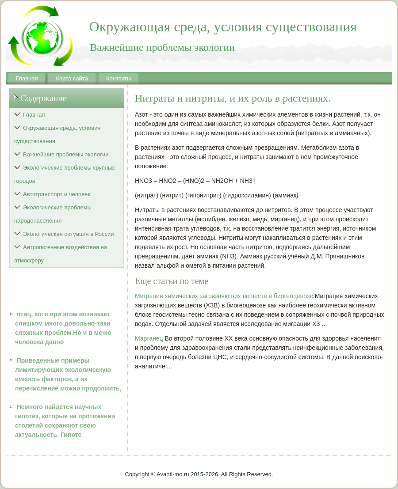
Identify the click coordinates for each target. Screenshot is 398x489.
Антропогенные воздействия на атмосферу (60, 254)
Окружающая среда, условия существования (57, 134)
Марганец (149, 338)
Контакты (118, 78)
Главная (27, 78)
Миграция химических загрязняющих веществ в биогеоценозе (224, 295)
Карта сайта (72, 78)
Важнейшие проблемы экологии (66, 154)
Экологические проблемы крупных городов (64, 174)
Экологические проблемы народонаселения (53, 214)
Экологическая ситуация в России (68, 234)
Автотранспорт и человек (56, 194)
